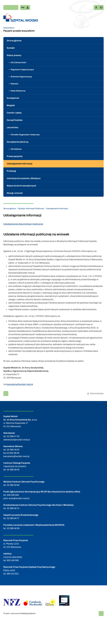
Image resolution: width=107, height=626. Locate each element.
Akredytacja (16, 149)
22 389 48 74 (13, 508)
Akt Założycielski (18, 62)
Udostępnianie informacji (19, 163)
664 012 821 (13, 573)
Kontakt (11, 48)
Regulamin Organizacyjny (22, 70)
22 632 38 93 (13, 453)
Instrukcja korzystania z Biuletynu (24, 178)
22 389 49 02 (13, 449)
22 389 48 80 (13, 485)
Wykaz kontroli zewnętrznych (21, 185)
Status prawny (14, 55)
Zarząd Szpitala (14, 120)
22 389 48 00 (13, 469)
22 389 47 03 (13, 436)
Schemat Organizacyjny (21, 77)
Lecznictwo (12, 127)
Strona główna (14, 40)
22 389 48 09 (13, 528)
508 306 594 (13, 495)
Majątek (11, 105)
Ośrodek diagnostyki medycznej (25, 135)
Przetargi (11, 171)
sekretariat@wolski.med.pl (16, 439)
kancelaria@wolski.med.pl (20, 384)
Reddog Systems (27, 613)
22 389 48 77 (13, 518)
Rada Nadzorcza (18, 91)
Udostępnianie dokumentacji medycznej (23, 224)
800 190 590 (13, 560)
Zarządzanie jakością (17, 142)
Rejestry (14, 84)
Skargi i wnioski (15, 193)
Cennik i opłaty (14, 113)
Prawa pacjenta (14, 156)
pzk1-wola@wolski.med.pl (16, 498)
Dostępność (13, 98)
